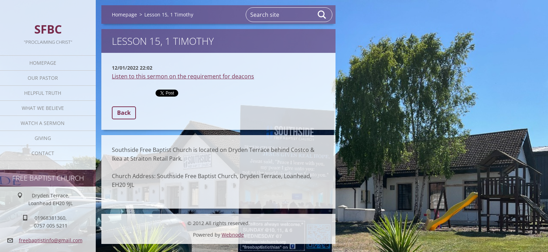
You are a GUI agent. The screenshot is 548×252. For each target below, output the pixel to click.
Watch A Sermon (43, 123)
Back (124, 113)
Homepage (42, 62)
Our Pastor (43, 78)
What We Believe (43, 108)
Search (322, 14)
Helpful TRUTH (42, 93)
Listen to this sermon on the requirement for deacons (183, 76)
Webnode (233, 234)
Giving (43, 138)
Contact (42, 153)
